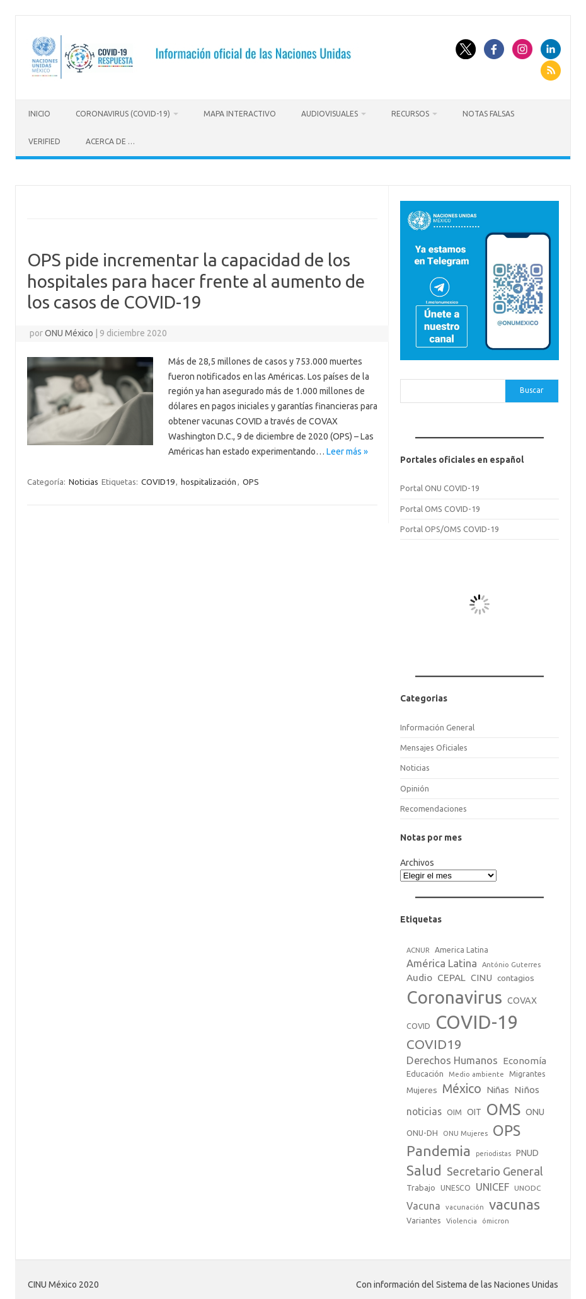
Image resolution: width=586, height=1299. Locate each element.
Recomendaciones (433, 804)
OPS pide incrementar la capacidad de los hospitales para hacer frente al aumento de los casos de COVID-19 (196, 277)
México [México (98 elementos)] (461, 1085)
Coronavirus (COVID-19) (123, 114)
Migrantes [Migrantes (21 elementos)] (527, 1070)
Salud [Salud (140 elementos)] (424, 1167)
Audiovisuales (329, 114)
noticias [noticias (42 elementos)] (424, 1107)
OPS (251, 478)
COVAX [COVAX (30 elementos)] (522, 997)
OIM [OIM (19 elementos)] (454, 1108)
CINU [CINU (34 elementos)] (481, 973)
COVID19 (158, 478)
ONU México (69, 329)
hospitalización (208, 478)
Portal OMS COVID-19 (440, 505)
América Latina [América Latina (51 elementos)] (441, 960)
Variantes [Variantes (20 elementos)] (423, 1216)
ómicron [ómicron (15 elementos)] (495, 1217)
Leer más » (347, 448)
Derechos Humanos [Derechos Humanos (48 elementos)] (452, 1057)
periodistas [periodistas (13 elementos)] (493, 1150)
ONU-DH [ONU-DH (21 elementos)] (422, 1129)
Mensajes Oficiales (434, 743)
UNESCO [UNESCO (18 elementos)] (455, 1185)
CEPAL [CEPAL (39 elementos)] (451, 973)
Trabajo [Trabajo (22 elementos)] (420, 1184)
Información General (437, 723)
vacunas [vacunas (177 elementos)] (514, 1200)
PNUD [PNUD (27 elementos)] (527, 1150)
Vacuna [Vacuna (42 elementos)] (423, 1202)
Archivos (417, 859)
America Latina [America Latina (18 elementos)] (461, 946)
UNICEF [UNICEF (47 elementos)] (492, 1183)
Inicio (39, 114)
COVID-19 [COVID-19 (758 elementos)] (477, 1018)
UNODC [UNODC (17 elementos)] (527, 1185)
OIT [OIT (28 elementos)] (474, 1108)
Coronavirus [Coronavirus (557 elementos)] (454, 993)
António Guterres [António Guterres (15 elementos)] (511, 961)
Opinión (414, 784)
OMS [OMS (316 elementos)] (503, 1105)
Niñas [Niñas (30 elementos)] (497, 1086)
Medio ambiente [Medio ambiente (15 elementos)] (476, 1071)
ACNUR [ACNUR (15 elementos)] (418, 946)
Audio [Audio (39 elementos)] (419, 973)
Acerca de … (110, 141)
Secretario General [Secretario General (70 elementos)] (495, 1168)
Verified (44, 141)
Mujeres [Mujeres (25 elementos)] (421, 1086)
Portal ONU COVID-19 (440, 484)
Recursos (410, 114)
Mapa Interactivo (240, 114)
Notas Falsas (488, 114)
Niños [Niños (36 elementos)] (526, 1086)
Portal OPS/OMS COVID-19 (449, 525)
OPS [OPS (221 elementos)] (506, 1126)
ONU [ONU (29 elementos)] (535, 1108)
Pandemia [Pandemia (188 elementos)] (438, 1147)
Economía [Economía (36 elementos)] (524, 1057)
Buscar (532, 387)
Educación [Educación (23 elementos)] (425, 1070)
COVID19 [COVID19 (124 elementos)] (434, 1040)
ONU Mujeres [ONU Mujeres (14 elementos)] (465, 1129)
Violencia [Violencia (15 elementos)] (461, 1217)
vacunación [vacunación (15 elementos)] (464, 1203)
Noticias (83, 478)
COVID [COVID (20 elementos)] (418, 1022)
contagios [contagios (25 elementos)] (515, 974)
